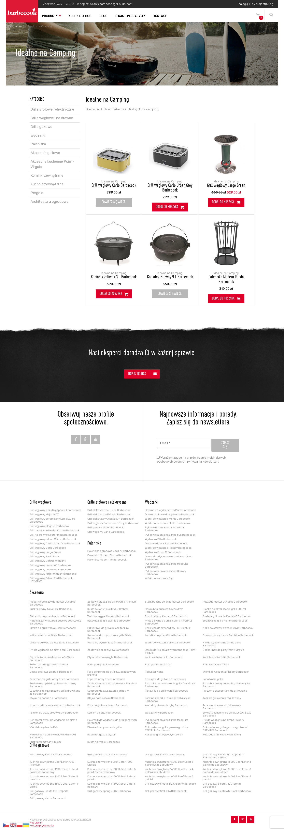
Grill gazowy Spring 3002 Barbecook (109, 791)
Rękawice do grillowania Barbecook (166, 690)
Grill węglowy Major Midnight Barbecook (53, 573)
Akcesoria (37, 593)
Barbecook (15, 26)
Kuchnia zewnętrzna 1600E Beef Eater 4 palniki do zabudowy (227, 763)
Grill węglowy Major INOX (44, 514)
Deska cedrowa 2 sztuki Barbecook (166, 543)
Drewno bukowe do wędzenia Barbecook (169, 514)
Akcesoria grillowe (45, 153)
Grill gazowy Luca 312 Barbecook (165, 754)
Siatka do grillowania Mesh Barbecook (53, 627)
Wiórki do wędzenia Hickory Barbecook (168, 547)
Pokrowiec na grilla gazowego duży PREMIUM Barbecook (166, 729)
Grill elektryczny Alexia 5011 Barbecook (110, 518)
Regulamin (36, 822)
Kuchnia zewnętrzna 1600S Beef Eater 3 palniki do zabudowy (227, 771)
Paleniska (38, 144)
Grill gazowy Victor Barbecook (105, 527)
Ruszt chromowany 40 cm (45, 741)
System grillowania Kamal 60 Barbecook (227, 616)
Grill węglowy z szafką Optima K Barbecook (55, 510)
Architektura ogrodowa (49, 201)
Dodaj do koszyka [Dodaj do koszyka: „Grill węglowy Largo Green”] (223, 202)
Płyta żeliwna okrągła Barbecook (107, 657)
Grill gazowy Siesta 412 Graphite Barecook (170, 783)
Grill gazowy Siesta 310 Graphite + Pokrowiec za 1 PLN (223, 756)
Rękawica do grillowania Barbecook (108, 620)
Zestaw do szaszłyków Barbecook (108, 649)
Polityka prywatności (42, 825)
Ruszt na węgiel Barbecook (103, 741)
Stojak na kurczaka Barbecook (105, 698)
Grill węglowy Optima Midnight (47, 560)
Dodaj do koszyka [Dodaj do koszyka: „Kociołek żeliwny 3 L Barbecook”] (111, 294)
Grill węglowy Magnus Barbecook (49, 526)
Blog (103, 16)
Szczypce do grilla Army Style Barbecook (54, 679)
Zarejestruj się (263, 4)
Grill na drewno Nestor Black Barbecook (54, 534)
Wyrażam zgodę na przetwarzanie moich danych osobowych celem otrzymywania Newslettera (191, 459)
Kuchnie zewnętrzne (47, 184)
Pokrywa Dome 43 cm (216, 664)
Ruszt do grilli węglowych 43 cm (222, 734)
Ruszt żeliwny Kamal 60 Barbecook (166, 616)
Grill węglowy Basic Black (44, 556)
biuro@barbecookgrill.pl (105, 4)
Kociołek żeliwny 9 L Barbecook (170, 277)
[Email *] (183, 443)
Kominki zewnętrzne (47, 175)
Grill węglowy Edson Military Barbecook (53, 539)
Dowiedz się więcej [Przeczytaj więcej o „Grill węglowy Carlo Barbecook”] (114, 202)
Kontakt (160, 16)
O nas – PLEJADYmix (130, 16)
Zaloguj (243, 4)
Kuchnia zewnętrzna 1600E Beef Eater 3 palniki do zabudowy (54, 771)
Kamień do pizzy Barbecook (104, 712)
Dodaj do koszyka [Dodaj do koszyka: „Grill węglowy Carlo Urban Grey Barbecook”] (167, 207)
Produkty (50, 16)
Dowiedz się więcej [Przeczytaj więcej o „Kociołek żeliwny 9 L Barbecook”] (170, 294)
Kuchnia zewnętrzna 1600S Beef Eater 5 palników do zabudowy (111, 771)
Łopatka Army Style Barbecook (106, 679)
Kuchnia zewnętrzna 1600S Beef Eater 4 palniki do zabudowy (169, 771)
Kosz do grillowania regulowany (222, 698)
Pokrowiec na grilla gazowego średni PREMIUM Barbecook (225, 729)
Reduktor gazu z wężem (101, 734)
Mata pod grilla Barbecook (103, 664)
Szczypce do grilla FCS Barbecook (165, 679)
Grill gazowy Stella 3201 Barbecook (51, 754)
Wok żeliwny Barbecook (159, 712)
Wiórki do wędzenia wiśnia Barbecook (167, 518)
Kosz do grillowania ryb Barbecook (108, 705)
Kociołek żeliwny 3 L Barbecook (114, 277)
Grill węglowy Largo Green (226, 185)
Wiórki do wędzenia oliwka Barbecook (167, 523)
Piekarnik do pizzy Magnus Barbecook (53, 616)
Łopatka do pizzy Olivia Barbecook (166, 635)
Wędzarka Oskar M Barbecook (163, 552)
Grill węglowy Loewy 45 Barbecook (50, 565)
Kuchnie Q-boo (80, 16)
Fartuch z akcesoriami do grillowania (225, 690)
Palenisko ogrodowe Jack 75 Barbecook (111, 550)
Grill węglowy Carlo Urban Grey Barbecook (170, 188)
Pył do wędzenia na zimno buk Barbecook (170, 534)
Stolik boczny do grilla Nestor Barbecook (169, 601)
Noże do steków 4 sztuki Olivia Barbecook (228, 627)
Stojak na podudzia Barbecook (48, 698)
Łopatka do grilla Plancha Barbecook (225, 620)
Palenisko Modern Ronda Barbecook (226, 280)
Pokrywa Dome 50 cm (158, 664)
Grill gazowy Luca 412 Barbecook (107, 754)
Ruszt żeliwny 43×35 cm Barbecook (51, 609)
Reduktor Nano (154, 671)
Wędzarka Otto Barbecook (161, 539)
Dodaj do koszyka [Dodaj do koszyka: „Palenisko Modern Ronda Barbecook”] (223, 299)
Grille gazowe (41, 127)
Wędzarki (38, 135)
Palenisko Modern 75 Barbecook (107, 559)
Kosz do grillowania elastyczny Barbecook (55, 705)
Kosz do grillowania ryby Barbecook (166, 705)
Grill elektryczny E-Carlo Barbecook (108, 514)
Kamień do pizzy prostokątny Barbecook (54, 712)
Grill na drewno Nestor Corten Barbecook (54, 530)
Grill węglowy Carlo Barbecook (114, 185)
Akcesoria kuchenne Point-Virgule (52, 164)
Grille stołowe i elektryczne (52, 109)
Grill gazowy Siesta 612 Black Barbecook (227, 791)
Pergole (37, 193)
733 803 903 (65, 4)
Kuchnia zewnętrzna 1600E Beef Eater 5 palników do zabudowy (169, 763)
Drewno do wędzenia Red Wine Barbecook (170, 510)
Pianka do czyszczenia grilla (104, 727)
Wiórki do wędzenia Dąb (159, 578)
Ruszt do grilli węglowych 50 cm (164, 734)
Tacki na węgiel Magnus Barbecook (108, 616)
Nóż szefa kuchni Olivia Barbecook (50, 635)
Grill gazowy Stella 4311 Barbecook (166, 791)
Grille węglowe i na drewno (52, 118)
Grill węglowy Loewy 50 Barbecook (50, 569)
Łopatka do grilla (213, 679)
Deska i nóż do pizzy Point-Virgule (223, 649)
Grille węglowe (40, 502)
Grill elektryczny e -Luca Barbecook (108, 510)
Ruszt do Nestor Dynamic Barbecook (225, 601)
